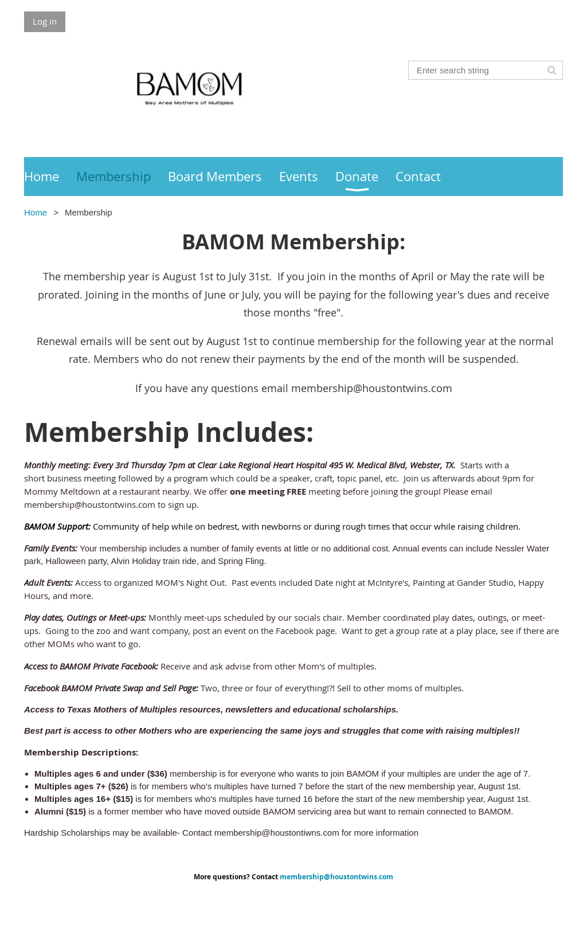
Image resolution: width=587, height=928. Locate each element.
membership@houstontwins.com (336, 877)
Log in (45, 21)
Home (35, 212)
